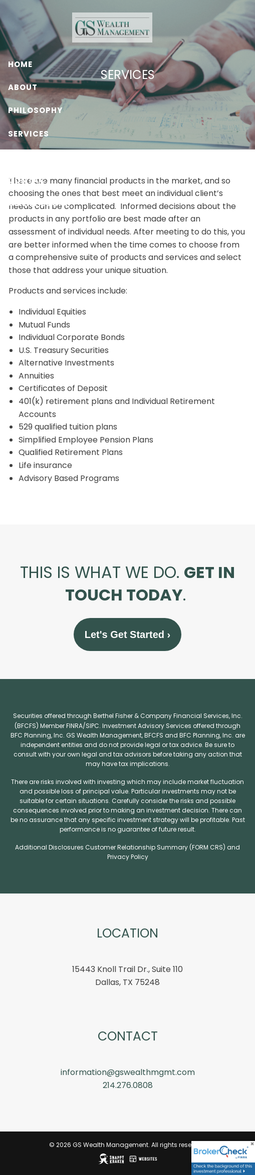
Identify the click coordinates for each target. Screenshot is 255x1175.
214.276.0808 (128, 1086)
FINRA (74, 726)
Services (28, 133)
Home (20, 64)
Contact (29, 180)
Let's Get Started (127, 635)
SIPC (92, 726)
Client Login (38, 203)
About (23, 87)
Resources (33, 157)
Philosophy (35, 110)
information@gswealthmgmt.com (128, 1072)
